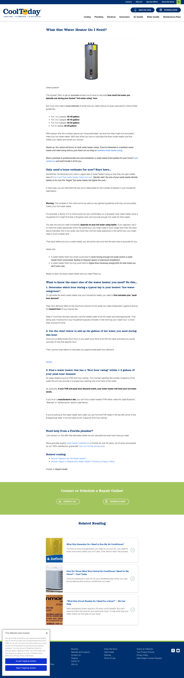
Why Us (74, 664)
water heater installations (78, 443)
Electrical (111, 17)
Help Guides (109, 652)
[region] (26, 652)
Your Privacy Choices (145, 652)
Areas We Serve (168, 2)
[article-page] (133, 550)
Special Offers (152, 2)
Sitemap (107, 655)
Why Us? (139, 2)
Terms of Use (109, 658)
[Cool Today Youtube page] (178, 651)
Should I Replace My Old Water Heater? (68, 458)
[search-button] (178, 2)
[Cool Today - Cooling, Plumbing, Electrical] (22, 12)
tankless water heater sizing (109, 150)
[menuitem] (129, 2)
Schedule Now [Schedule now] (168, 10)
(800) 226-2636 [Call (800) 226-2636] (142, 10)
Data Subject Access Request (149, 658)
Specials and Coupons (80, 652)
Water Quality (153, 17)
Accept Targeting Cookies (26, 661)
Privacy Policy (142, 655)
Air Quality (138, 17)
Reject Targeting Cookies (26, 668)
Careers (128, 2)
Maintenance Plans (172, 17)
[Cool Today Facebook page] (173, 651)
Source (49, 362)
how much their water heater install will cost (72, 177)
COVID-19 (75, 661)
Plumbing (99, 17)
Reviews (74, 649)
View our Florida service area (92, 446)
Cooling (87, 17)
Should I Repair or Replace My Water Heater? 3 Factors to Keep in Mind (82, 461)
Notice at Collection (145, 649)
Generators (124, 17)
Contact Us (67, 501)
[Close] (47, 633)
